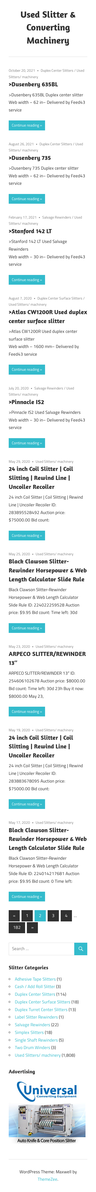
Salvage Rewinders (56, 217)
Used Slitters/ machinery (28, 304)
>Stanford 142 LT (30, 231)
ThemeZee (47, 1179)
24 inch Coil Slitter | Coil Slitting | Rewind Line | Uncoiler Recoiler (41, 477)
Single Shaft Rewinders (36, 1040)
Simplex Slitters (29, 1032)
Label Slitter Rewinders (36, 1017)
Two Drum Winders (32, 1047)
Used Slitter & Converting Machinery (48, 27)
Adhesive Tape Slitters (35, 979)
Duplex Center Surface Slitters (59, 298)
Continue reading (25, 125)
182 (17, 927)
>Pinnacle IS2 (26, 402)
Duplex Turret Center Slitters (41, 1009)
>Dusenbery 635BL (33, 84)
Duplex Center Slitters (57, 70)
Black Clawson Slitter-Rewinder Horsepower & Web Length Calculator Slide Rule (48, 570)
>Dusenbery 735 (30, 157)
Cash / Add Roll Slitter (35, 986)
